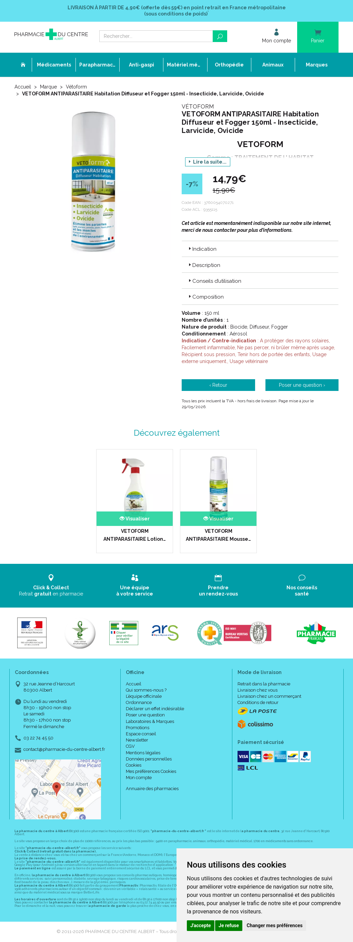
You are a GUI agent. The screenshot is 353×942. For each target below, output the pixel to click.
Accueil (22, 87)
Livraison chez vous (258, 690)
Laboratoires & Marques (150, 721)
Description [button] (203, 265)
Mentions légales (143, 752)
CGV (130, 746)
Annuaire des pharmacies (152, 788)
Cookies (133, 765)
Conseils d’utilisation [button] (214, 281)
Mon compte (139, 777)
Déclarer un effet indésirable (155, 708)
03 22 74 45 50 (38, 738)
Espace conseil (141, 733)
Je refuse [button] (229, 925)
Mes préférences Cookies (151, 771)
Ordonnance (139, 702)
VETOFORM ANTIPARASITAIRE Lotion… (134, 534)
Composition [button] (205, 297)
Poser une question (145, 714)
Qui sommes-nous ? (146, 690)
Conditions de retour (258, 702)
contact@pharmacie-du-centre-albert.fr (64, 749)
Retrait (51, 585)
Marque (48, 87)
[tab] (260, 248)
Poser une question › (302, 385)
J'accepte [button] (200, 925)
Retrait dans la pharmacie (264, 683)
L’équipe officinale (144, 696)
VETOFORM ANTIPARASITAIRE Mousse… (218, 534)
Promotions (137, 727)
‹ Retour (218, 385)
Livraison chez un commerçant (269, 696)
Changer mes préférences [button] (275, 925)
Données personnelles (149, 759)
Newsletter (137, 740)
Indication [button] (201, 249)
